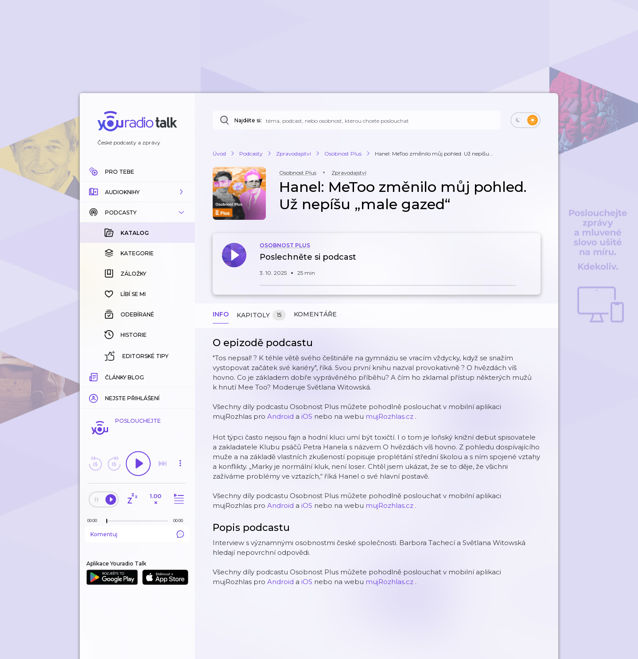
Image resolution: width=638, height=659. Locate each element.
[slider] (106, 521)
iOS (306, 416)
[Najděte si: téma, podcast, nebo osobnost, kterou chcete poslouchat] (357, 120)
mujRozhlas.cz (389, 416)
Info (221, 314)
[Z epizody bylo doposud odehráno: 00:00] (94, 520)
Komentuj (137, 534)
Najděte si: (248, 120)
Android (280, 416)
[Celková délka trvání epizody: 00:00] (180, 520)
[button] (137, 192)
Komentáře (315, 314)
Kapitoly (261, 315)
